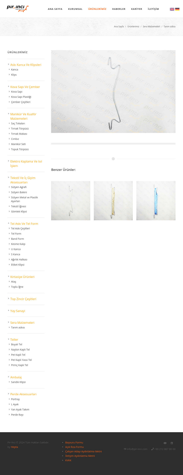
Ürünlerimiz (133, 26)
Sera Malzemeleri (151, 26)
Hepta (14, 447)
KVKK (68, 460)
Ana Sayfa (119, 26)
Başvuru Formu (74, 442)
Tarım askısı (169, 26)
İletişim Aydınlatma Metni (80, 456)
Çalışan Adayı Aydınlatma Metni (83, 451)
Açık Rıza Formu (74, 447)
